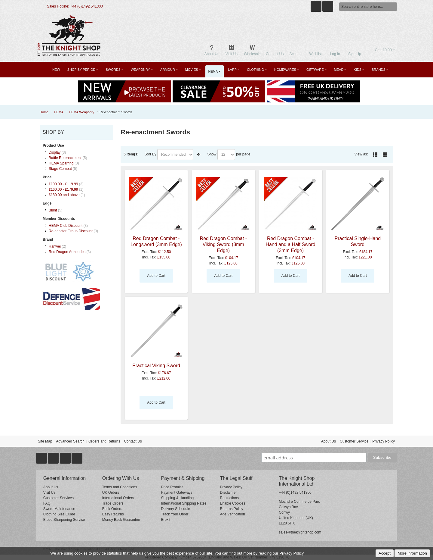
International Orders (118, 498)
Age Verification (232, 514)
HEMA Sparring (61, 163)
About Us (328, 441)
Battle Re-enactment (65, 158)
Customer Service (354, 441)
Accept (385, 553)
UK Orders (110, 492)
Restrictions (229, 498)
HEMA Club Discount (65, 226)
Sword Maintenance (59, 509)
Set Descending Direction (198, 154)
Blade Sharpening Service (64, 520)
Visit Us (49, 492)
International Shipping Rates (184, 503)
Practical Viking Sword (156, 365)
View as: (361, 154)
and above (64, 195)
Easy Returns (113, 514)
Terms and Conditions (119, 487)
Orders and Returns (104, 441)
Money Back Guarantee (121, 520)
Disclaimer (228, 492)
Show (211, 154)
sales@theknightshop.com (300, 532)
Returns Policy (231, 509)
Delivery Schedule (175, 509)
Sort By (150, 154)
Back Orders (112, 509)
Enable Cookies (232, 503)
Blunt (53, 210)
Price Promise (172, 487)
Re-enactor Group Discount (71, 231)
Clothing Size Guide (59, 514)
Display (54, 152)
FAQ (47, 503)
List (384, 154)
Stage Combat (60, 169)
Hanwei (55, 246)
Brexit (165, 520)
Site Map (45, 441)
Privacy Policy (383, 441)
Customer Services (58, 498)
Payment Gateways (176, 492)
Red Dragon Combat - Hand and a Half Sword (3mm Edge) (290, 244)
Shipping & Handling (177, 498)
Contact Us (133, 441)
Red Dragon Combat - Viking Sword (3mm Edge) (223, 244)
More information (412, 553)
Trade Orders (113, 503)
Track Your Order (175, 514)
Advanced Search (70, 441)
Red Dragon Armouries (67, 252)
